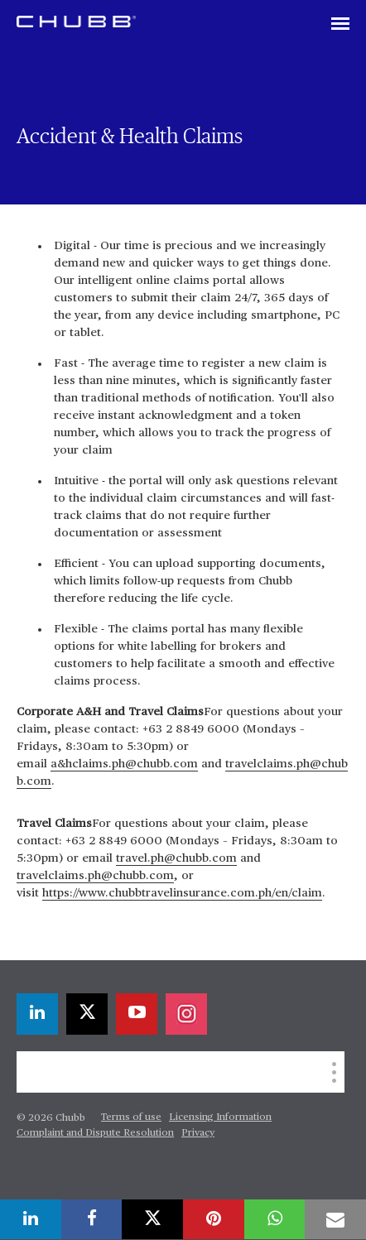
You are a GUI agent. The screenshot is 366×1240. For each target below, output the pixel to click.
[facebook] (92, 1219)
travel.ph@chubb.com (176, 858)
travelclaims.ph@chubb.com (95, 876)
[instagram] (186, 1014)
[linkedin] (37, 1014)
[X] (87, 1014)
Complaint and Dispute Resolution (95, 1133)
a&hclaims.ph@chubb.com (124, 764)
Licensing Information (220, 1117)
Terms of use (131, 1117)
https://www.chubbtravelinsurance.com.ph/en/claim (182, 893)
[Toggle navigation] (340, 25)
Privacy (197, 1133)
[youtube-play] (136, 1014)
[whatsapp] (275, 1219)
